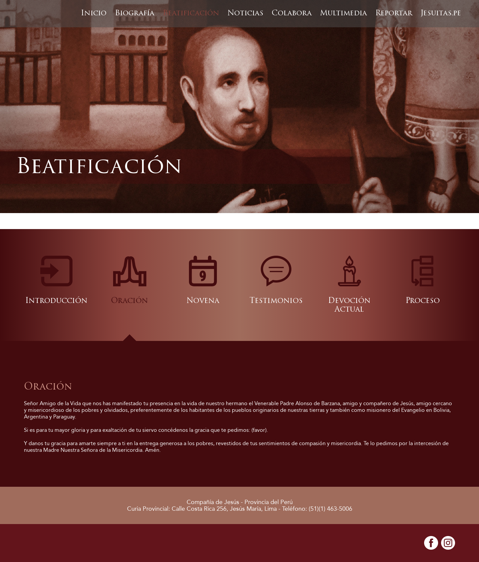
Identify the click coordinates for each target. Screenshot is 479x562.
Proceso (422, 301)
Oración (129, 301)
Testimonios (276, 301)
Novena (203, 301)
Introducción (56, 301)
